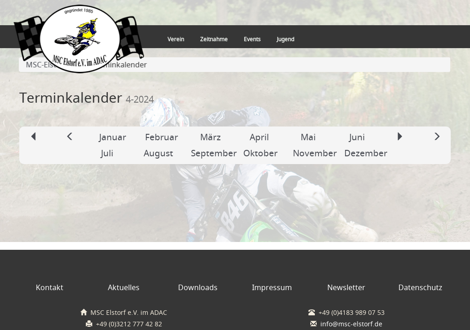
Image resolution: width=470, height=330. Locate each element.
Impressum (272, 287)
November (315, 153)
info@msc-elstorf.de (351, 324)
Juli (107, 153)
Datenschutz (420, 287)
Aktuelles (124, 287)
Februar (161, 137)
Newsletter (346, 287)
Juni (357, 137)
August (158, 153)
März (210, 137)
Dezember (365, 153)
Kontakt (49, 287)
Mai (308, 137)
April (259, 137)
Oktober (260, 153)
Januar (112, 137)
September (214, 153)
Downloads (198, 287)
